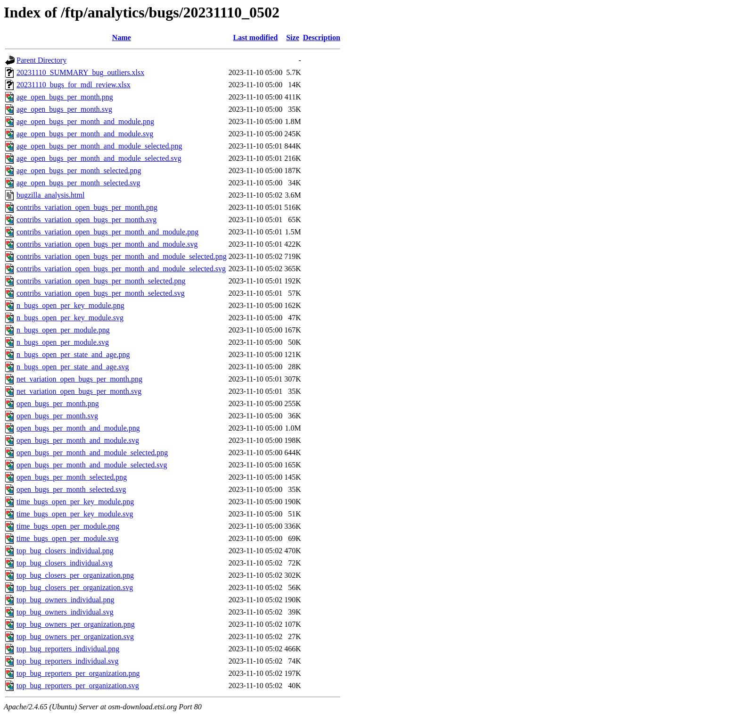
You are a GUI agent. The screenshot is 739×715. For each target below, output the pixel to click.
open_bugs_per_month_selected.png (71, 477)
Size (292, 37)
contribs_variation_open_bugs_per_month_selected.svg (100, 293)
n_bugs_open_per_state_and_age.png (73, 354)
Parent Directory (41, 60)
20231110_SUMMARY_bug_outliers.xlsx (80, 72)
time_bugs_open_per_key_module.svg (74, 514)
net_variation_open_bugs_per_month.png (79, 379)
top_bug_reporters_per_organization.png (78, 673)
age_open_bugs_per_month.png (64, 97)
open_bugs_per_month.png (57, 403)
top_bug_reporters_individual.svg (67, 661)
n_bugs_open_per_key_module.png (70, 305)
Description (321, 37)
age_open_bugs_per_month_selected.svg (78, 183)
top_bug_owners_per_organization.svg (75, 636)
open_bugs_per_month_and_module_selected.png (92, 453)
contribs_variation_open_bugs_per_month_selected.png (101, 281)
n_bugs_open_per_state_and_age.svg (72, 367)
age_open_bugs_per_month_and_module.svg (84, 134)
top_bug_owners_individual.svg (65, 612)
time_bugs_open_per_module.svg (67, 538)
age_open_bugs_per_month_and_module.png (85, 121)
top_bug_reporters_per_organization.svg (77, 686)
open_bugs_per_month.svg (57, 416)
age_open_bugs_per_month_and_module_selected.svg (98, 158)
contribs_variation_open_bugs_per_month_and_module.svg (106, 244)
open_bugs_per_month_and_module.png (78, 428)
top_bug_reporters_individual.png (67, 649)
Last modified (255, 37)
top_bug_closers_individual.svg (64, 563)
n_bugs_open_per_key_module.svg (69, 318)
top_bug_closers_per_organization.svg (74, 587)
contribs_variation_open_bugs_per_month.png (86, 207)
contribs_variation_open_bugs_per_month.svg (86, 220)
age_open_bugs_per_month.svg (64, 109)
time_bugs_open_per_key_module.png (75, 502)
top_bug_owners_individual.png (65, 600)
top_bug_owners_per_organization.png (75, 624)
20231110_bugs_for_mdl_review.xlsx (73, 85)
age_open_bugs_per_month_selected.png (78, 170)
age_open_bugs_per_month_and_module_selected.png (99, 146)
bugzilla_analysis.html (50, 195)
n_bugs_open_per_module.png (63, 330)
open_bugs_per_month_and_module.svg (77, 440)
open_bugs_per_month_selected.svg (71, 489)
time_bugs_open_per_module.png (67, 526)
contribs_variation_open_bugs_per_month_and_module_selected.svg (121, 269)
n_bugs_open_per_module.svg (62, 342)
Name (121, 37)
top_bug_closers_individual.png (65, 551)
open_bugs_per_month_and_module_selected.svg (91, 465)
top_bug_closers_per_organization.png (75, 575)
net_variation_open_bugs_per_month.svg (78, 391)
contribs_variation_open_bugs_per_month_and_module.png (107, 232)
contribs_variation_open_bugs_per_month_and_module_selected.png (121, 256)
